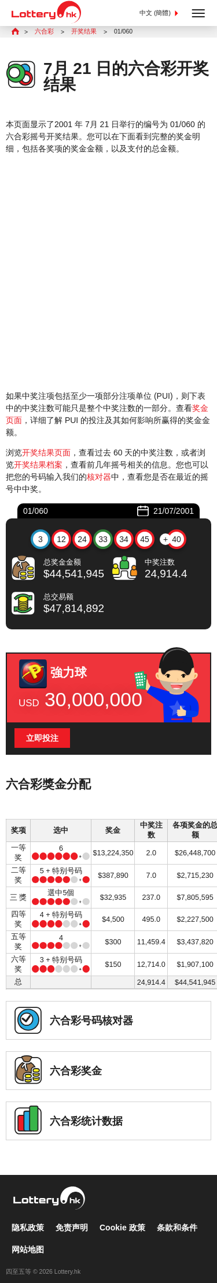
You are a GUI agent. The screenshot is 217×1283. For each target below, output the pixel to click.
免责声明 (72, 1216)
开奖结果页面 (46, 452)
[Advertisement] (108, 272)
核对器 (99, 476)
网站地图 (28, 1238)
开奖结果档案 (38, 464)
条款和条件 (177, 1216)
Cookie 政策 (122, 1216)
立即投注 (42, 738)
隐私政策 (28, 1216)
